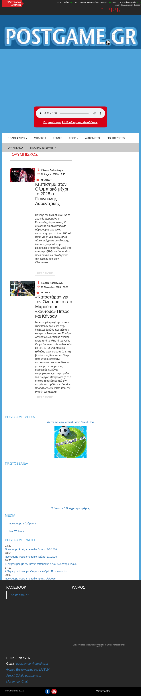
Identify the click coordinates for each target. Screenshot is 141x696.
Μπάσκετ (40, 138)
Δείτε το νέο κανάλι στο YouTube (70, 422)
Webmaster (103, 691)
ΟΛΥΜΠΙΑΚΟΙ (16, 147)
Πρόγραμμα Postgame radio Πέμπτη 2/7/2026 (31, 549)
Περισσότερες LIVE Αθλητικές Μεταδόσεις (70, 122)
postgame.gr (19, 595)
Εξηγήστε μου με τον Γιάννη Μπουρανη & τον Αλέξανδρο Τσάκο (41, 564)
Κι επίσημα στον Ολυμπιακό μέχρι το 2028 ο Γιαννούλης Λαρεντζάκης (51, 194)
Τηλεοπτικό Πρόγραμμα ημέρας (70, 508)
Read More (45, 273)
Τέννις (57, 138)
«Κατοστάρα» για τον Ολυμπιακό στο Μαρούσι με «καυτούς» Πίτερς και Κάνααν (53, 306)
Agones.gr (128, 5)
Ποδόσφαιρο (17, 138)
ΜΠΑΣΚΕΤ (46, 180)
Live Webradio (17, 531)
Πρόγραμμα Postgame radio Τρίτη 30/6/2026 (30, 578)
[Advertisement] (70, 77)
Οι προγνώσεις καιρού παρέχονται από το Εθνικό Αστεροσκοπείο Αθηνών (99, 646)
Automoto (92, 138)
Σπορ (74, 138)
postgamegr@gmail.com (32, 663)
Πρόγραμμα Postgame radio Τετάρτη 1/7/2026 (31, 556)
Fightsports (116, 138)
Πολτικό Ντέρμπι (43, 147)
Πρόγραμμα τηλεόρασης (22, 523)
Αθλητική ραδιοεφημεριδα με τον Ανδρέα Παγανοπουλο (36, 571)
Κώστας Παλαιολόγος (52, 170)
